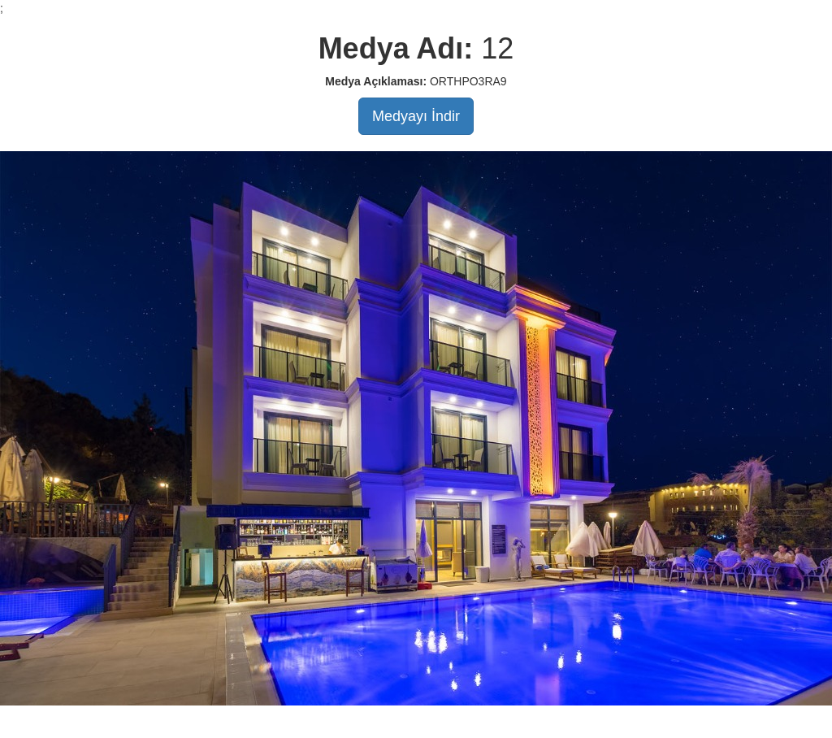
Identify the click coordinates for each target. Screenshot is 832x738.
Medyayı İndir (416, 116)
